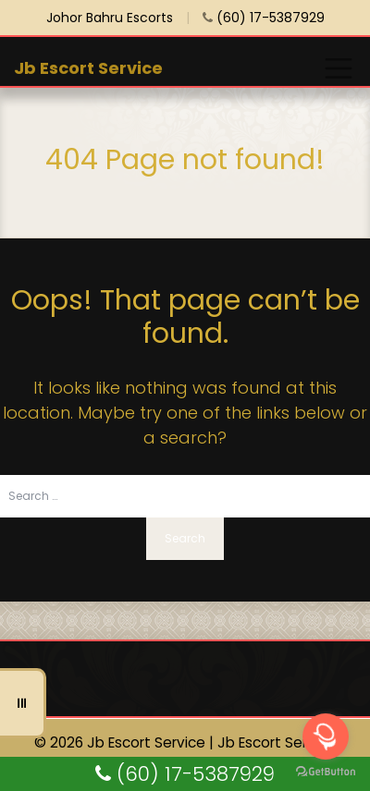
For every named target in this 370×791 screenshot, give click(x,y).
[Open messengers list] (325, 736)
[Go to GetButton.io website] (325, 772)
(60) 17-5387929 (264, 17)
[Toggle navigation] (338, 68)
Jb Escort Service (88, 67)
